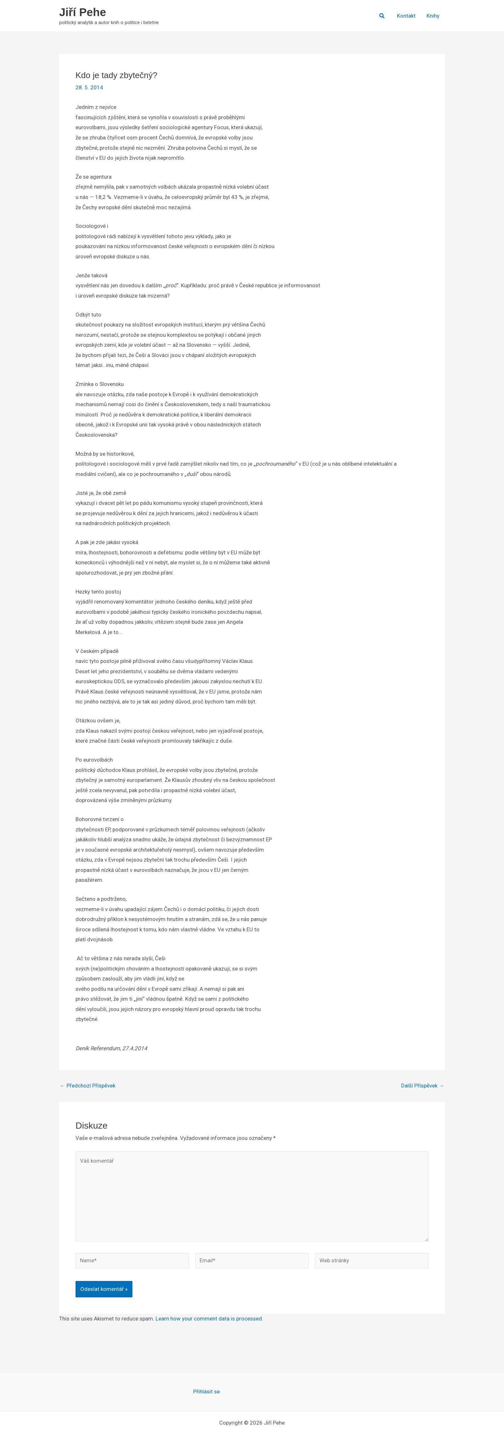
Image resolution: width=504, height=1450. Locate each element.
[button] (382, 16)
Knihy (433, 16)
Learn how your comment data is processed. (209, 1318)
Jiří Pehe (82, 12)
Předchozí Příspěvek (87, 1085)
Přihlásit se (206, 1391)
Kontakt (406, 16)
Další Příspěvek (422, 1085)
